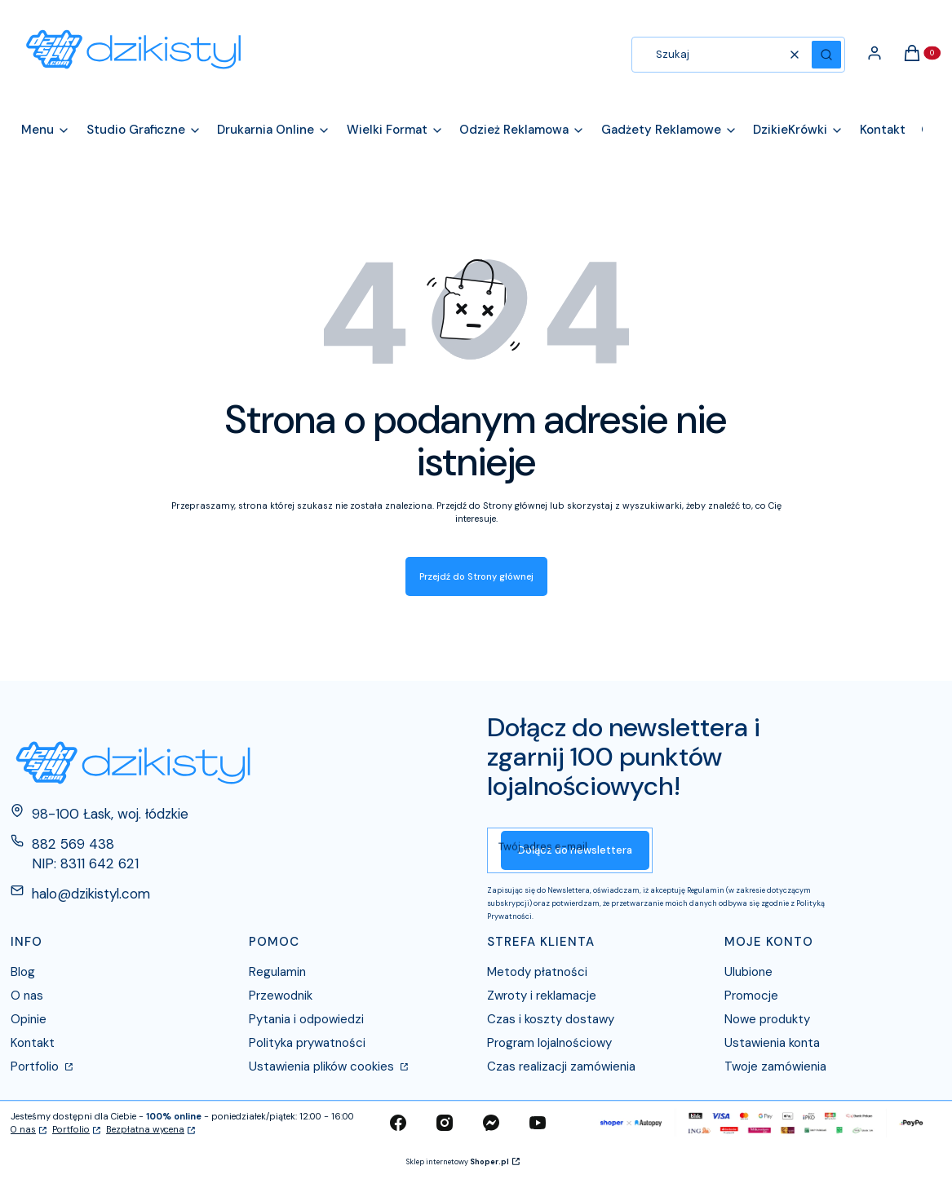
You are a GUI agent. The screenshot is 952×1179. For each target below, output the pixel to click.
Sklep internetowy (457, 1162)
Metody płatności (537, 972)
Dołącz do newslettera (575, 850)
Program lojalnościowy (549, 1043)
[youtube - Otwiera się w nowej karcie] (538, 1123)
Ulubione (748, 972)
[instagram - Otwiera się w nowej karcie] (445, 1123)
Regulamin (277, 972)
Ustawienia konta (772, 1043)
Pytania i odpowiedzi (306, 1019)
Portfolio (36, 1066)
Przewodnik (280, 995)
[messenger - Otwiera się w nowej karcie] (491, 1123)
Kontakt (33, 1043)
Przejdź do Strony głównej (476, 576)
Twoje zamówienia (775, 1066)
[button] (826, 54)
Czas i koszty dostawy (550, 1019)
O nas (27, 995)
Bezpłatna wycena (145, 1129)
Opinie (28, 1019)
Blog (23, 972)
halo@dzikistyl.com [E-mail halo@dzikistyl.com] (91, 894)
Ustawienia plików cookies (323, 1066)
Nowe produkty (767, 1019)
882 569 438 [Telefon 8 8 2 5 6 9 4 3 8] (73, 844)
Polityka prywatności (307, 1043)
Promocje (751, 995)
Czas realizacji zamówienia (561, 1066)
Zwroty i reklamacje (541, 995)
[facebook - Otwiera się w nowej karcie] (398, 1123)
